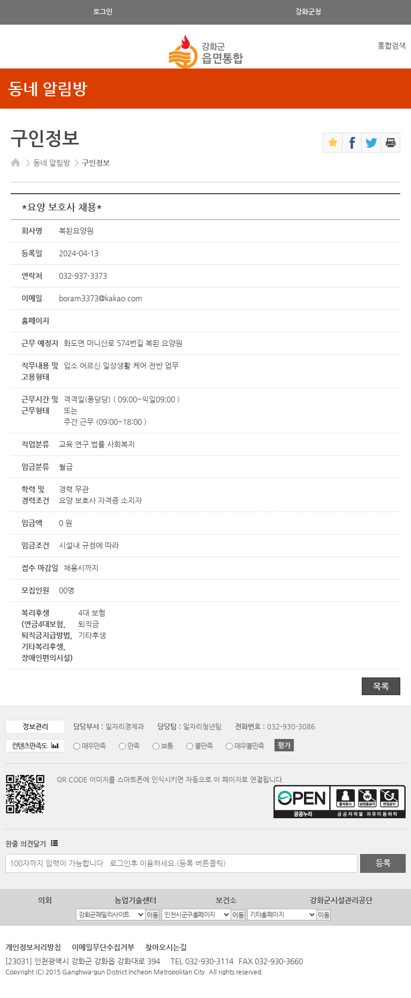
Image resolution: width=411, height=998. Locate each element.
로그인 (102, 11)
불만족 (203, 746)
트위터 (371, 142)
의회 (45, 900)
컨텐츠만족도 (35, 746)
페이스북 (351, 142)
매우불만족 (249, 746)
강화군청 (308, 11)
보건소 (226, 900)
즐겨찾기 (332, 142)
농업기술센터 (135, 900)
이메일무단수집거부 (103, 947)
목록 (381, 686)
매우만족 (93, 746)
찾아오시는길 (166, 947)
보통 (167, 746)
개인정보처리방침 (33, 947)
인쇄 (390, 142)
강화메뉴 (17, 52)
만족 (133, 746)
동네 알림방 (47, 88)
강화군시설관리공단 (341, 900)
